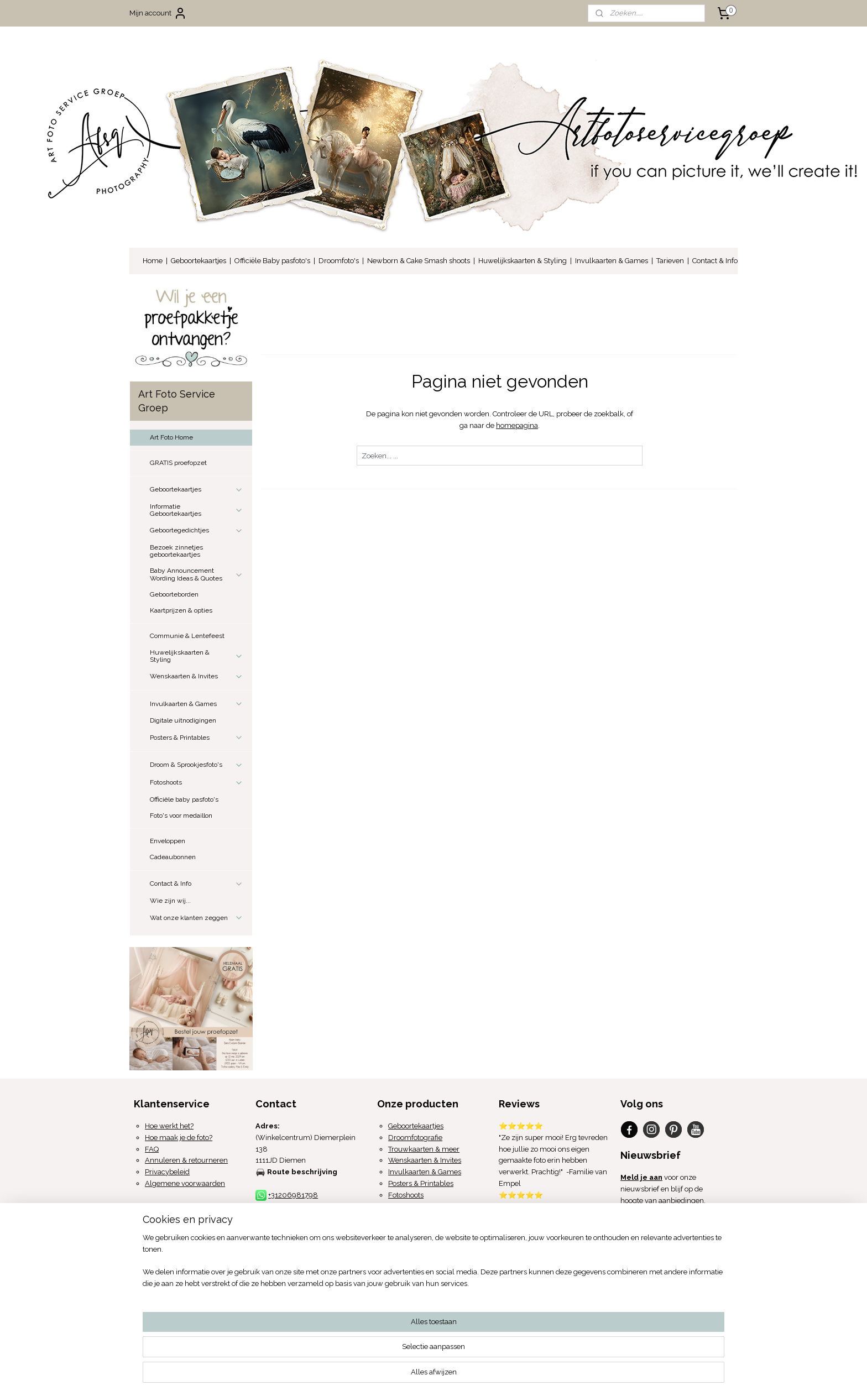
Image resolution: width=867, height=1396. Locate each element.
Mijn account (158, 13)
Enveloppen (167, 841)
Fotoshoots (196, 782)
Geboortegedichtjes (196, 530)
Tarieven (670, 261)
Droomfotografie (415, 1137)
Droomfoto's (338, 261)
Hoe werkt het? (169, 1126)
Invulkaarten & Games (611, 261)
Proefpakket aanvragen (438, 1252)
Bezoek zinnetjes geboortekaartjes (176, 550)
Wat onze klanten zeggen (196, 917)
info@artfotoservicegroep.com (317, 1206)
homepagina (517, 425)
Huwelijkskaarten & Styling (522, 261)
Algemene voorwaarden (185, 1183)
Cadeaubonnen (173, 857)
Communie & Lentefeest (187, 636)
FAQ (152, 1149)
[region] (360, 1355)
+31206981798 (293, 1195)
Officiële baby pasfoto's (184, 799)
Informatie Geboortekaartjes (196, 510)
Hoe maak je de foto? (178, 1137)
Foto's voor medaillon (181, 815)
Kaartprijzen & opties (181, 610)
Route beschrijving (302, 1172)
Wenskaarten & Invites (196, 676)
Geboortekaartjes (198, 261)
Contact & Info (715, 261)
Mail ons (635, 1258)
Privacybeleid (167, 1172)
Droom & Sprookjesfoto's (196, 765)
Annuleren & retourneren (186, 1160)
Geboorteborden (174, 594)
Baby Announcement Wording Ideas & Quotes (196, 574)
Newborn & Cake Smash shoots (418, 261)
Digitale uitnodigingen (183, 720)
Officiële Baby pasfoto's (272, 261)
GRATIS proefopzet (178, 463)
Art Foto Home (171, 437)
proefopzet (419, 1264)
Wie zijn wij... (170, 900)
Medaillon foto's (414, 1206)
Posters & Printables (196, 737)
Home (153, 261)
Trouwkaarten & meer (423, 1149)
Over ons (148, 1246)
